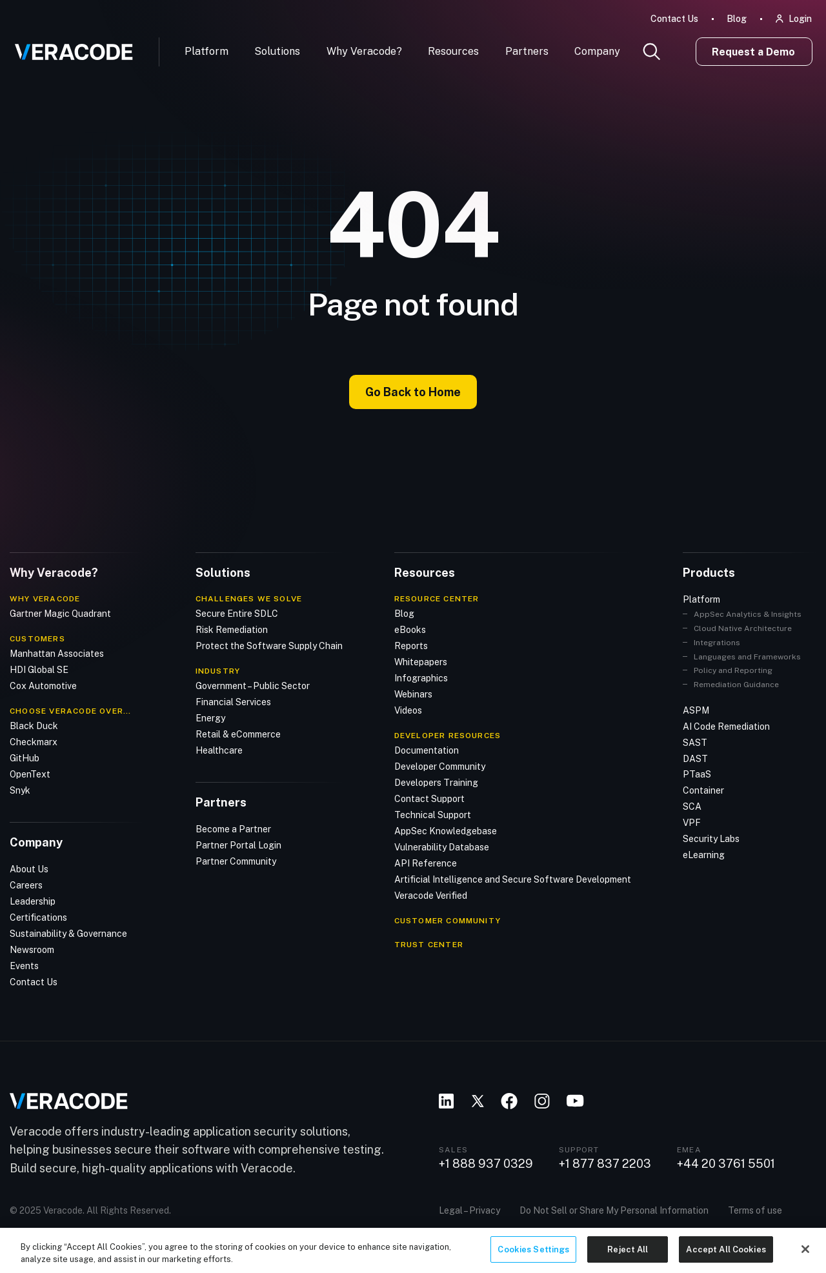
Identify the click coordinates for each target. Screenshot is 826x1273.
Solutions (277, 51)
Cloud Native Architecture (743, 627)
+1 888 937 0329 (486, 1163)
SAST (695, 742)
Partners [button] (527, 51)
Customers (37, 638)
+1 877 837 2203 (605, 1163)
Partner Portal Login (238, 844)
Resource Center (436, 598)
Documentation (426, 750)
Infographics (421, 677)
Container (703, 790)
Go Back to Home (413, 392)
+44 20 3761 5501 (726, 1163)
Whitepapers (420, 661)
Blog (737, 19)
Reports (411, 645)
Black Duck (34, 725)
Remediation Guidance (736, 683)
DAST (695, 758)
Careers (26, 884)
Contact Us (674, 19)
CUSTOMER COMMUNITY (447, 920)
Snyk (20, 790)
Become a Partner (233, 828)
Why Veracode (45, 598)
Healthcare (219, 750)
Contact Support (429, 798)
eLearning (704, 855)
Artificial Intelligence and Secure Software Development (512, 879)
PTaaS (697, 774)
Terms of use (755, 1209)
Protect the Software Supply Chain (269, 645)
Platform (206, 51)
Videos (408, 710)
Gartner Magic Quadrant (60, 613)
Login (800, 19)
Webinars (413, 693)
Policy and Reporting (733, 670)
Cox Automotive (43, 685)
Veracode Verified (430, 895)
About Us (29, 868)
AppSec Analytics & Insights (747, 613)
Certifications (38, 917)
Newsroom (32, 949)
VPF (692, 822)
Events (24, 965)
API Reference (425, 862)
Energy (210, 717)
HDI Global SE (39, 669)
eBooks (410, 629)
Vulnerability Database (441, 846)
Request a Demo (753, 52)
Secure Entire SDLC (237, 613)
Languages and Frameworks (747, 656)
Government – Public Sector (253, 685)
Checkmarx (33, 741)
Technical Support (432, 814)
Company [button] (597, 51)
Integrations (717, 642)
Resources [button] (453, 51)
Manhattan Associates (57, 653)
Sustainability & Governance (68, 933)
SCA (692, 806)
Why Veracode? (364, 51)
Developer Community (439, 766)
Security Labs (711, 839)
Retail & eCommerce (238, 733)
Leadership (32, 901)
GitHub (24, 757)
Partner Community (236, 861)
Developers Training (436, 782)
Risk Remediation (232, 629)
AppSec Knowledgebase (445, 830)
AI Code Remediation (726, 726)
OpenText (30, 773)
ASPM (696, 710)
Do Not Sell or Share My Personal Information (614, 1209)
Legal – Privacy (469, 1209)
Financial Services (233, 701)
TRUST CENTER (428, 943)
